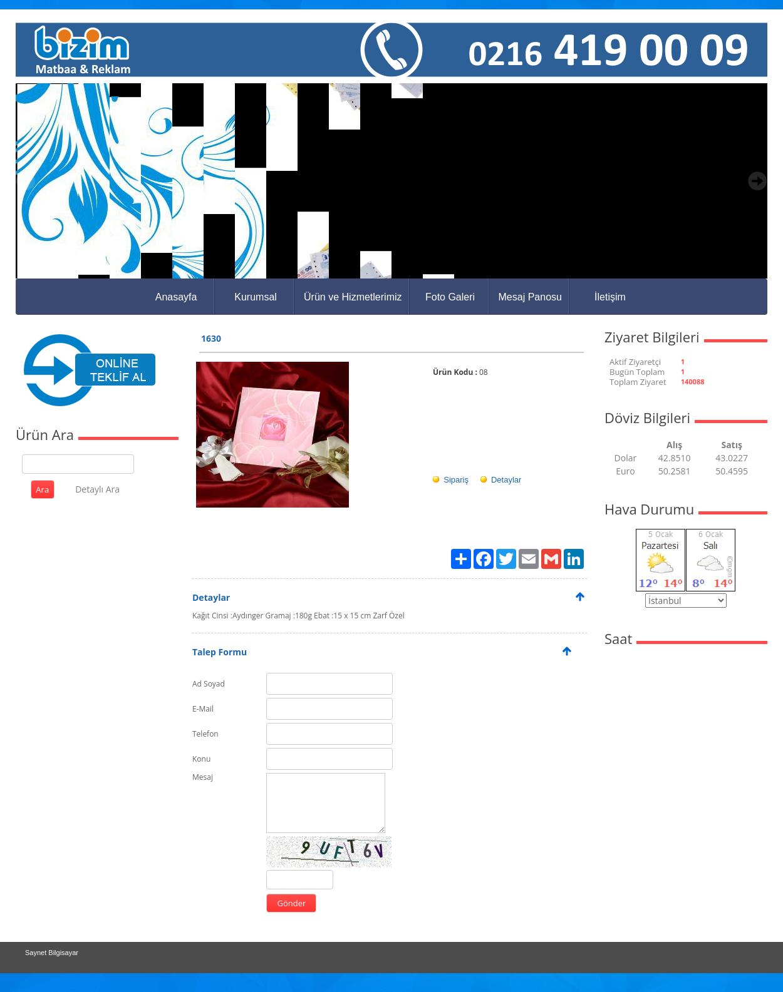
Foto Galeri (450, 297)
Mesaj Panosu (530, 297)
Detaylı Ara (97, 489)
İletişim (610, 297)
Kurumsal (255, 297)
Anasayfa (176, 297)
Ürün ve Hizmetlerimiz (353, 297)
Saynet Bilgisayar (51, 952)
